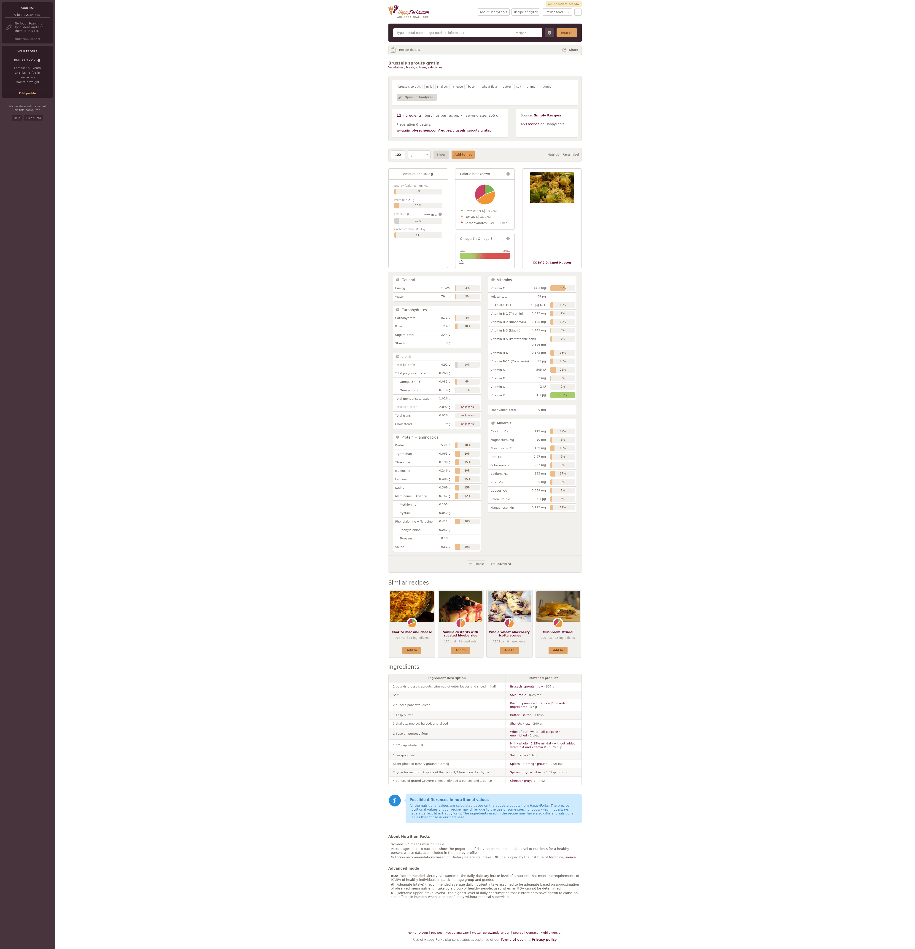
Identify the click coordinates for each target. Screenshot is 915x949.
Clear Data (33, 118)
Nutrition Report (27, 39)
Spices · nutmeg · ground (528, 764)
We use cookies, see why (563, 4)
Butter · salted (520, 715)
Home (412, 932)
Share (573, 49)
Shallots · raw (520, 723)
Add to (412, 650)
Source (518, 932)
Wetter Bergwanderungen (491, 932)
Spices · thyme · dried (526, 772)
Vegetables (396, 67)
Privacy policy (544, 939)
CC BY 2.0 (540, 262)
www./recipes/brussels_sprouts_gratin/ (444, 130)
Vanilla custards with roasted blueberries (460, 633)
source (570, 857)
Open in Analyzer (419, 97)
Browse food (553, 12)
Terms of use (512, 939)
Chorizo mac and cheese (412, 632)
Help (17, 118)
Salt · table (518, 695)
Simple (479, 564)
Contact (532, 932)
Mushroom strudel (558, 632)
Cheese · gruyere (523, 780)
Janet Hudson (560, 262)
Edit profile (27, 93)
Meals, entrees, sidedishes (424, 67)
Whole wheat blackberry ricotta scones (509, 633)
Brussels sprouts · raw (526, 686)
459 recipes (530, 124)
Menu (578, 12)
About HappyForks (493, 12)
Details (39, 60)
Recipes (436, 932)
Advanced (504, 564)
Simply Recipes (547, 115)
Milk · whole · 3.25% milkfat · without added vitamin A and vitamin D (543, 745)
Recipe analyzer (526, 12)
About (423, 932)
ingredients (409, 115)
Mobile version (551, 932)
